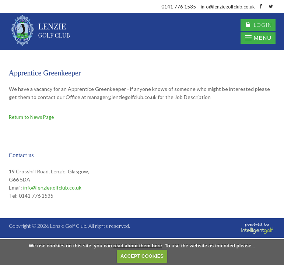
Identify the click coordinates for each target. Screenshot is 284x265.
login (259, 25)
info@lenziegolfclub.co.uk (52, 187)
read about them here (137, 245)
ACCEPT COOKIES (142, 256)
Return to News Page (31, 117)
